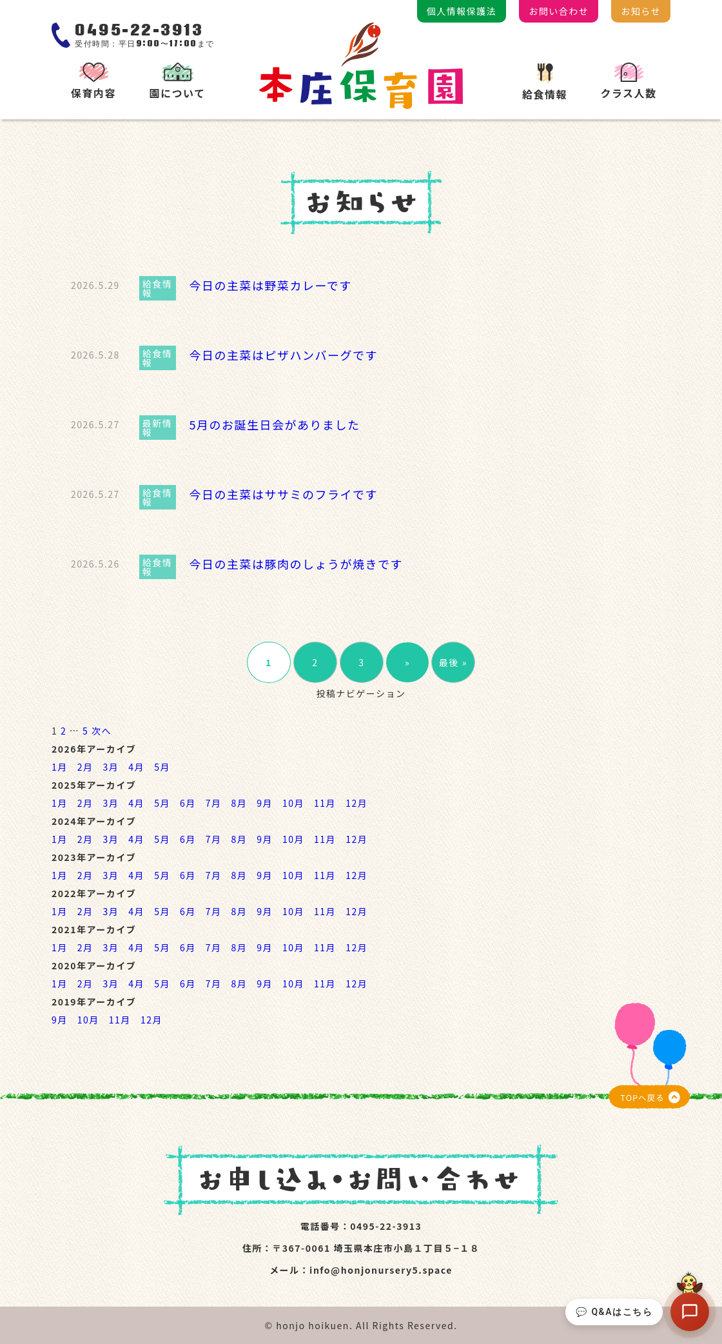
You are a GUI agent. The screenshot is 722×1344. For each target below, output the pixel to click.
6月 (188, 802)
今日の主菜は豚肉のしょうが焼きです (296, 563)
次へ (102, 730)
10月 (293, 802)
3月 (111, 766)
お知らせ (641, 11)
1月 (60, 766)
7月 (214, 802)
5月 (162, 766)
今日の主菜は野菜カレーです (270, 285)
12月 (356, 802)
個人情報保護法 (462, 11)
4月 (136, 766)
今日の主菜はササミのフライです (283, 494)
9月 (265, 802)
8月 (239, 802)
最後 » (453, 662)
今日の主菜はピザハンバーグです (283, 354)
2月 (85, 766)
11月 (325, 802)
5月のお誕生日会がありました (274, 424)
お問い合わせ (559, 11)
